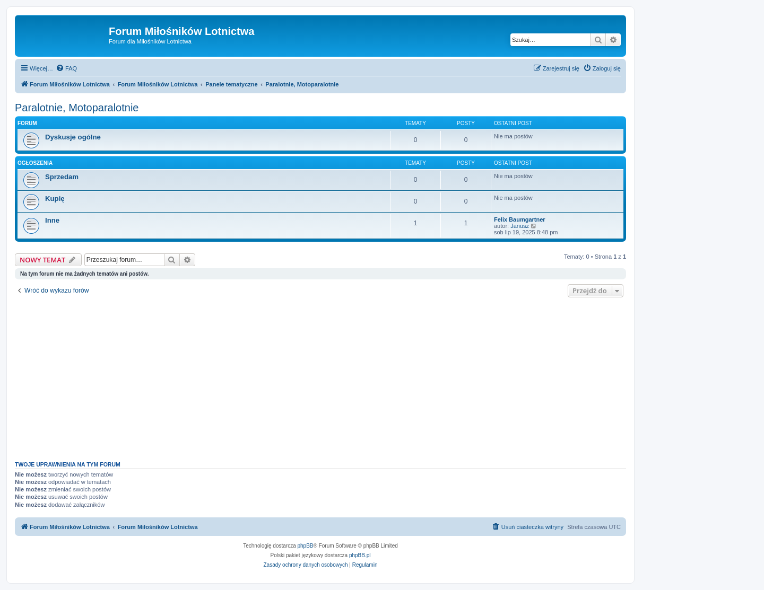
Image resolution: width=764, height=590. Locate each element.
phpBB (306, 546)
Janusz (519, 226)
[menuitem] (66, 68)
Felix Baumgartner (519, 219)
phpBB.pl (360, 555)
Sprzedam (62, 177)
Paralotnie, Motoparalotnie (76, 107)
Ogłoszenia (35, 163)
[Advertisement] (320, 376)
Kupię (55, 198)
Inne (52, 220)
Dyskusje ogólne (73, 137)
